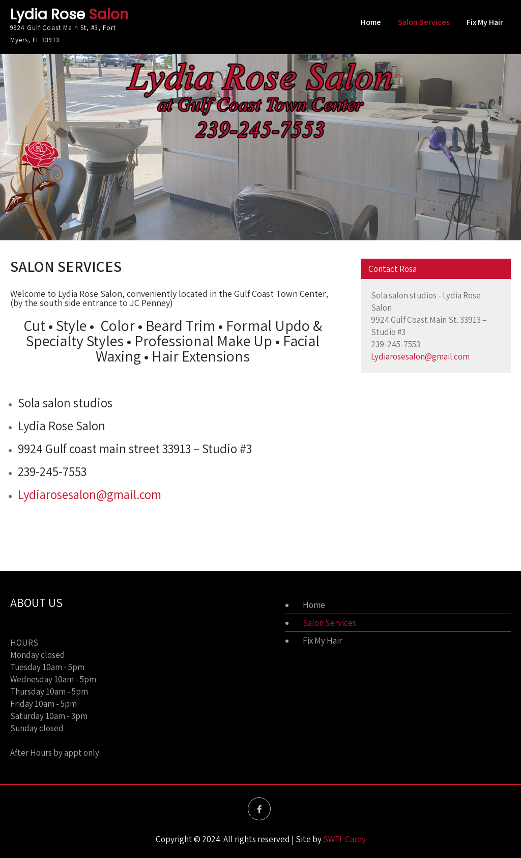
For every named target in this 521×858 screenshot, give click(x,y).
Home (371, 22)
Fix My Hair (485, 22)
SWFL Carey (344, 839)
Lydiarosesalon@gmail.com (89, 494)
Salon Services (424, 22)
